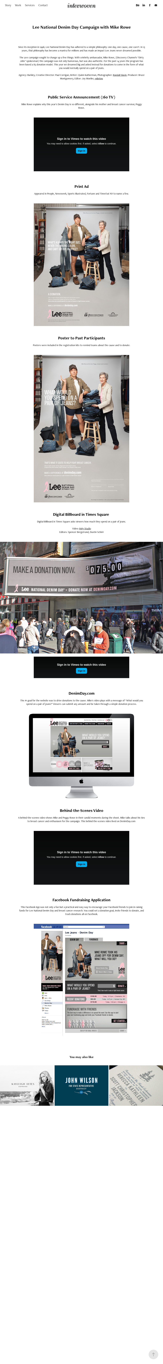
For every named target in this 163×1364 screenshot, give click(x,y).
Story (8, 5)
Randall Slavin (120, 75)
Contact (43, 5)
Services (30, 5)
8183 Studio (85, 528)
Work (18, 5)
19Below (99, 78)
